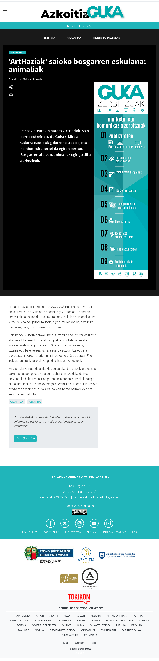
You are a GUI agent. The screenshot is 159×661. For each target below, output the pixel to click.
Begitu (81, 620)
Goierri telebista (44, 625)
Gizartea (16, 401)
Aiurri (54, 615)
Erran (96, 620)
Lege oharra (51, 532)
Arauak (91, 532)
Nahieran (79, 26)
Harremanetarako (114, 532)
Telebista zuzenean (106, 37)
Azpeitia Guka (19, 620)
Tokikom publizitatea (79, 649)
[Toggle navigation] (5, 12)
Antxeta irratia (117, 615)
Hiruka (121, 625)
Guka (80, 625)
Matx (66, 642)
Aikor (40, 615)
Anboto (96, 615)
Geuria (144, 620)
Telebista (48, 37)
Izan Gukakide (25, 438)
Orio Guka (88, 630)
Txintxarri (108, 630)
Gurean (79, 642)
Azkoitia (35, 401)
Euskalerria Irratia (120, 620)
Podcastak (74, 37)
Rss (134, 532)
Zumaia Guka (70, 635)
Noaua (39, 630)
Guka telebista (100, 625)
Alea (67, 615)
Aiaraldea (24, 615)
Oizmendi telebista (62, 630)
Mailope (23, 630)
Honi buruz (29, 532)
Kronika (137, 625)
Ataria (138, 615)
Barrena (65, 620)
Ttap (93, 642)
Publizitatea (73, 532)
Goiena (21, 625)
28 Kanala (90, 635)
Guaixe (66, 625)
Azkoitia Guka (43, 620)
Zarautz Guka (131, 630)
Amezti (80, 615)
